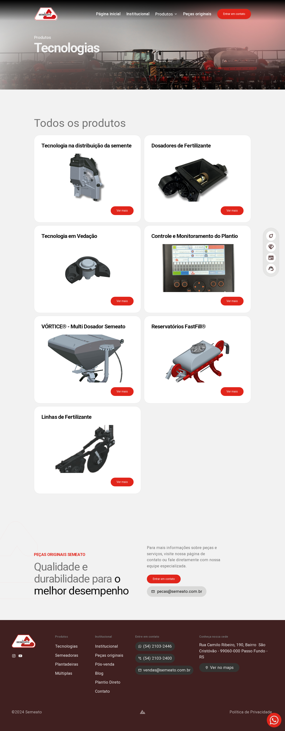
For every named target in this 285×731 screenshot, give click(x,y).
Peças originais (197, 13)
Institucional (137, 13)
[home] (46, 14)
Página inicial (108, 13)
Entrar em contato (234, 14)
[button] (166, 14)
